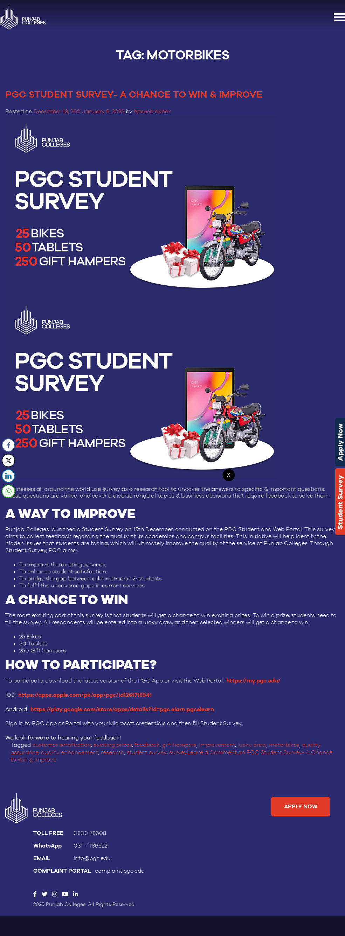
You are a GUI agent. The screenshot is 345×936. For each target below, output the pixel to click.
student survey (146, 750)
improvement (217, 743)
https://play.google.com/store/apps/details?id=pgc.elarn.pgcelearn (122, 708)
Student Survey (340, 502)
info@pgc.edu (92, 856)
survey (178, 750)
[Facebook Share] (8, 445)
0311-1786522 (90, 843)
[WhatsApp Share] (8, 491)
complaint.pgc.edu (120, 868)
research (112, 750)
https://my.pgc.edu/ (253, 680)
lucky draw (251, 743)
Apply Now (340, 442)
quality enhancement (69, 750)
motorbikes (284, 743)
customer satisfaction (61, 743)
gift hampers (179, 743)
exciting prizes (113, 743)
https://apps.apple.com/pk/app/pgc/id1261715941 (85, 694)
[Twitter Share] (8, 460)
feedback (147, 743)
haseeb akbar (152, 111)
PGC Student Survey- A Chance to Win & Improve (137, 95)
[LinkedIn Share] (8, 476)
